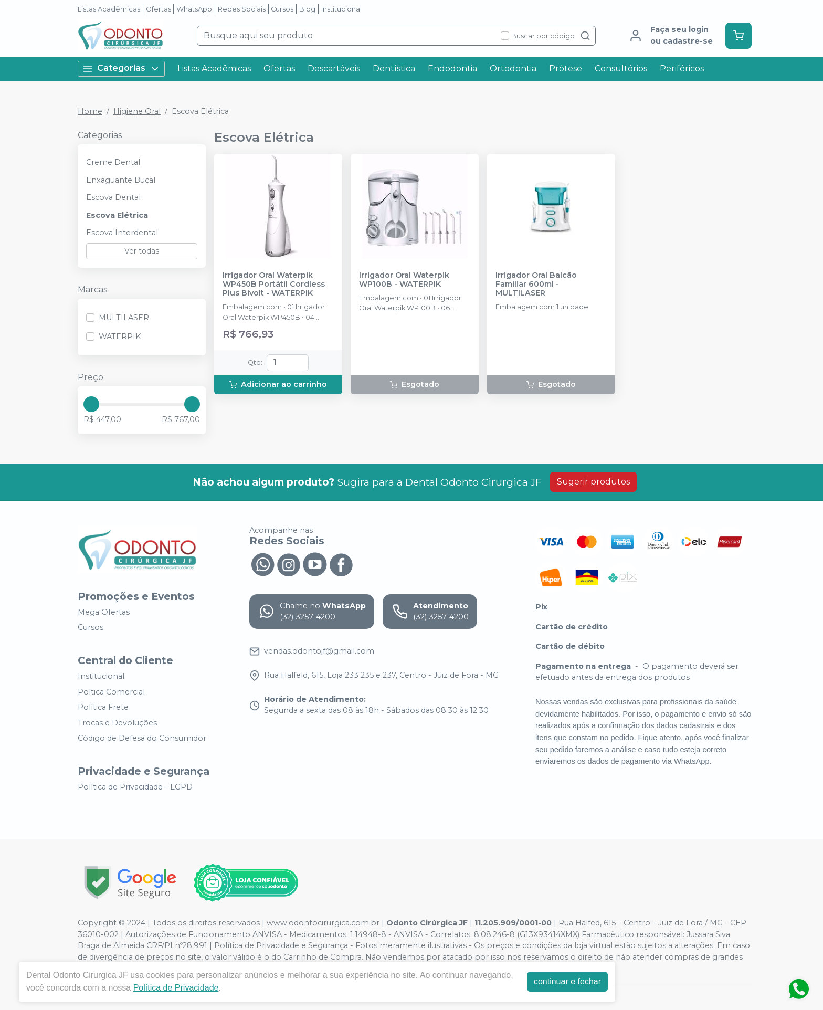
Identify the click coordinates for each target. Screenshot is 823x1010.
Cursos (282, 9)
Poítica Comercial (111, 692)
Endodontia (452, 68)
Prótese (565, 68)
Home (90, 111)
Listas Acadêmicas (109, 9)
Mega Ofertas (104, 612)
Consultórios (621, 68)
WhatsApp (194, 9)
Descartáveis (334, 68)
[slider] (91, 404)
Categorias (121, 68)
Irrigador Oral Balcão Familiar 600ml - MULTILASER (536, 284)
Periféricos (682, 68)
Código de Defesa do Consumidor (142, 738)
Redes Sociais (242, 9)
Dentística (394, 68)
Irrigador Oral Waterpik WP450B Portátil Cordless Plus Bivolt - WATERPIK (274, 284)
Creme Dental (113, 162)
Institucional (341, 9)
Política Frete (103, 707)
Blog (307, 9)
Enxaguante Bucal (120, 180)
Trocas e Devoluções (117, 723)
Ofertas (158, 9)
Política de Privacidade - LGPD (135, 787)
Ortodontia (513, 68)
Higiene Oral (137, 111)
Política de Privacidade (176, 987)
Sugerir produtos (593, 482)
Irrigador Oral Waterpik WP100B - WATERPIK (404, 280)
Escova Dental (113, 197)
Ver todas (141, 251)
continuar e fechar (567, 981)
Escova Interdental (122, 232)
